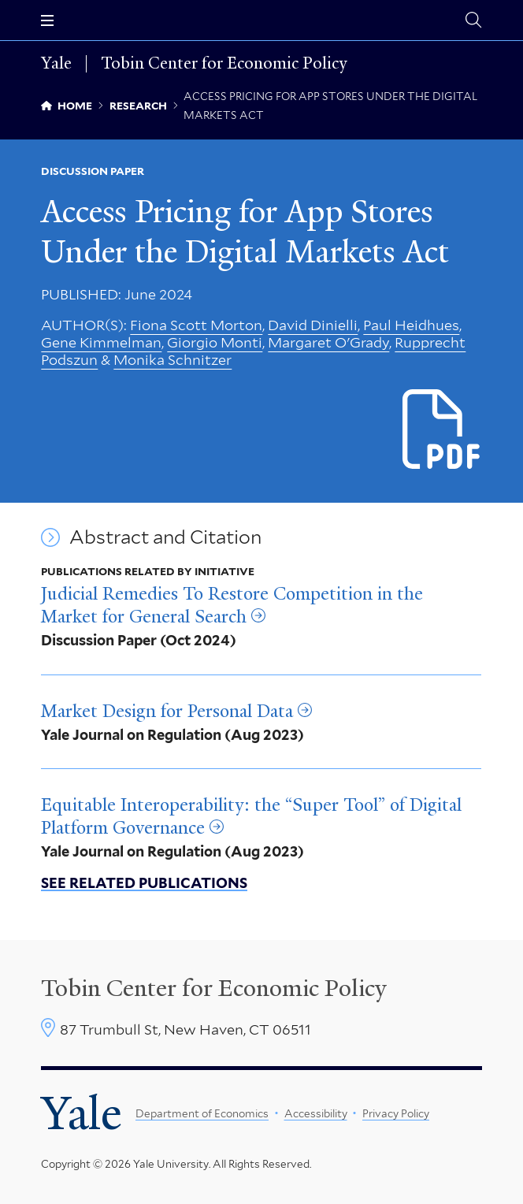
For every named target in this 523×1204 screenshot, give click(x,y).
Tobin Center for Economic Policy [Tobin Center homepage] (214, 988)
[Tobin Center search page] (473, 20)
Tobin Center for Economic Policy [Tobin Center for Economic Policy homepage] (224, 63)
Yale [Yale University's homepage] (81, 1113)
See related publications (144, 883)
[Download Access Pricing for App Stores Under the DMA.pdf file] (442, 430)
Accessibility (315, 1113)
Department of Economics (202, 1113)
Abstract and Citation (165, 537)
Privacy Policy (395, 1113)
